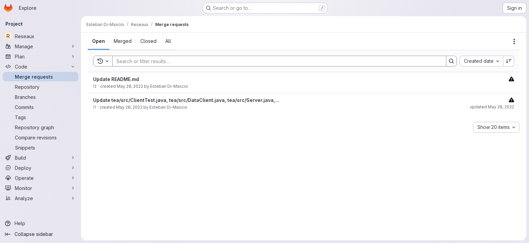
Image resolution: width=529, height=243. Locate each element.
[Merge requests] (40, 76)
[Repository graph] (40, 127)
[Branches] (40, 97)
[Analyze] (40, 198)
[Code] (40, 66)
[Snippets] (40, 147)
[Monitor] (40, 188)
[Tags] (40, 117)
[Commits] (40, 107)
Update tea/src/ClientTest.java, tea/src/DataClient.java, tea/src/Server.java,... (186, 100)
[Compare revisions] (40, 137)
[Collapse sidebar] (40, 234)
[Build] (40, 157)
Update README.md (116, 79)
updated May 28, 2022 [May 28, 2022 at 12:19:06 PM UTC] (492, 106)
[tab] (98, 41)
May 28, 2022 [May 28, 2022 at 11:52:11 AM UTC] (130, 86)
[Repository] (40, 86)
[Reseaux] (40, 36)
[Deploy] (40, 167)
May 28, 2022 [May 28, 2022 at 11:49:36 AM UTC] (129, 107)
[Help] (40, 223)
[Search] (276, 61)
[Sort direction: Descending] (508, 61)
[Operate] (40, 178)
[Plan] (40, 56)
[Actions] (514, 41)
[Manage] (40, 46)
